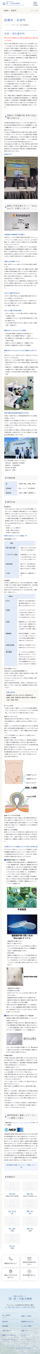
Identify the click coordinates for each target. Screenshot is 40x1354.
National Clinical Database (21, 1122)
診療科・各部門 (9, 10)
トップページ (7, 25)
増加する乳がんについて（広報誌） (14, 536)
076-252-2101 (12, 1307)
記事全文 (7, 154)
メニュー (33, 10)
